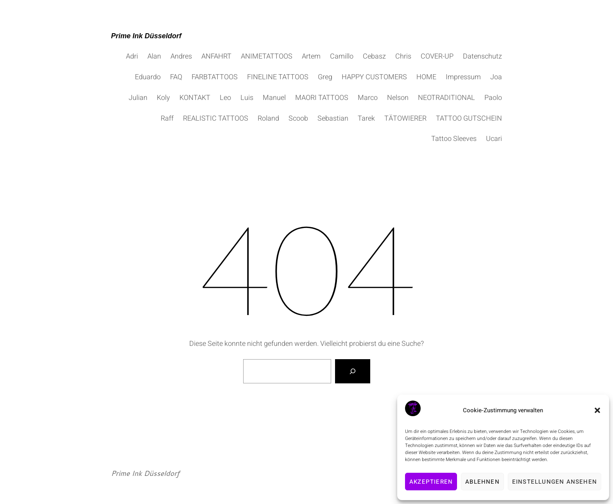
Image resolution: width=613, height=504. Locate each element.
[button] (597, 410)
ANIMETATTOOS (266, 56)
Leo (225, 98)
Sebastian (332, 118)
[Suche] (352, 371)
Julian (138, 98)
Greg (325, 77)
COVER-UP (437, 56)
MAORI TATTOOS (321, 98)
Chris (403, 56)
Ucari (494, 139)
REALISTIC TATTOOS (215, 118)
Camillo (341, 56)
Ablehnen (482, 481)
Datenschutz (482, 56)
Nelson (398, 98)
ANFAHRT (216, 56)
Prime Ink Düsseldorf (146, 36)
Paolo (493, 98)
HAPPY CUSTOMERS (374, 77)
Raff (167, 118)
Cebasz (374, 56)
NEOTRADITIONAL (446, 98)
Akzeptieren (431, 481)
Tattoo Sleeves (454, 139)
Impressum (463, 77)
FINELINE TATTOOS (277, 77)
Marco (368, 98)
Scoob (298, 118)
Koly (163, 98)
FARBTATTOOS (215, 77)
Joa (496, 77)
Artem (311, 56)
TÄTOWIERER (405, 118)
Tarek (366, 118)
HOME (426, 77)
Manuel (274, 98)
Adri (132, 56)
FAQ (176, 77)
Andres (181, 56)
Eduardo (148, 77)
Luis (246, 98)
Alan (154, 56)
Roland (268, 118)
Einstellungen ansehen (554, 481)
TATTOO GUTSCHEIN (469, 118)
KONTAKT (194, 98)
